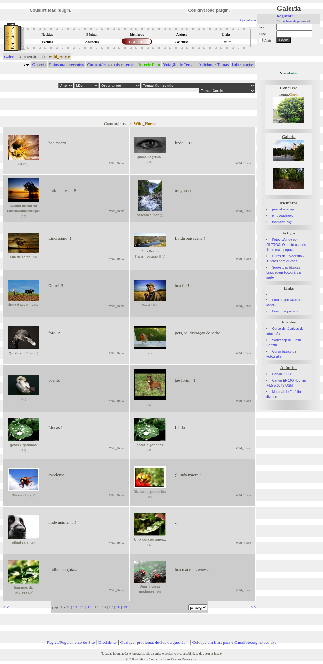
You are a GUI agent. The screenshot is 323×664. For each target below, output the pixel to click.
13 (82, 607)
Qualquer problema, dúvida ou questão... (154, 642)
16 (104, 607)
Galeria (10, 56)
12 (75, 607)
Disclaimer (107, 642)
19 (125, 607)
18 (118, 607)
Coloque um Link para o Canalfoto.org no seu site (234, 642)
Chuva (293, 94)
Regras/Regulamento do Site (71, 642)
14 (89, 607)
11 (68, 607)
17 (111, 607)
